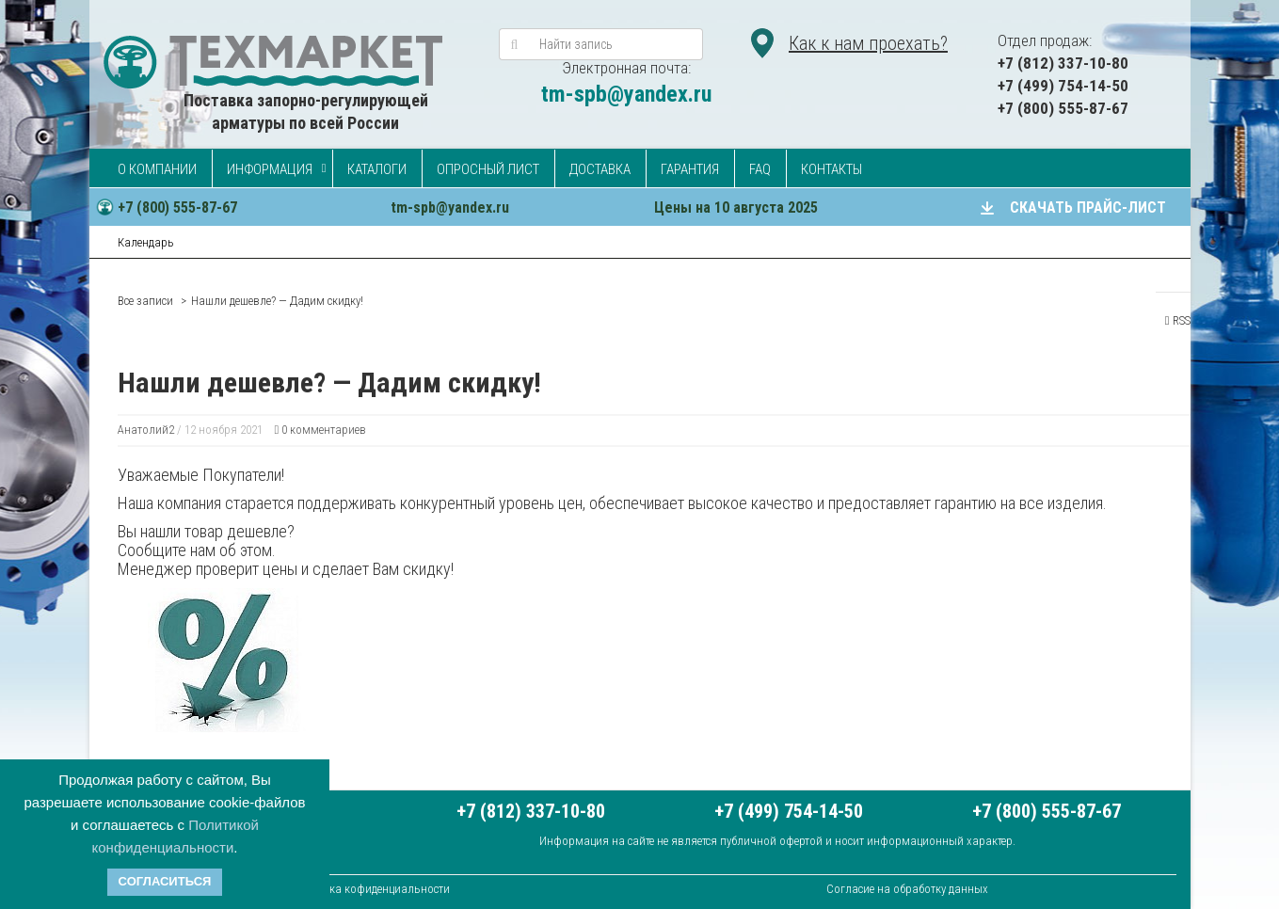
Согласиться (165, 881)
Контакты (831, 169)
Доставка (600, 169)
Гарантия (690, 169)
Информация (269, 169)
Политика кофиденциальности (370, 889)
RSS (1178, 320)
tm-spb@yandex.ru (626, 94)
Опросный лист (488, 169)
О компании (157, 169)
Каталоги (377, 169)
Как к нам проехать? (868, 43)
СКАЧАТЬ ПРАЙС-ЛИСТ (1088, 207)
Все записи (145, 301)
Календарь (146, 242)
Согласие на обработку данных (907, 889)
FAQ (760, 169)
